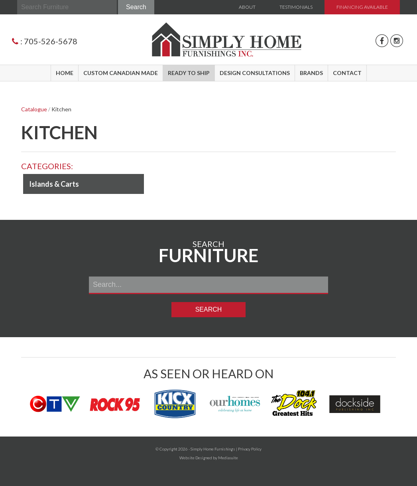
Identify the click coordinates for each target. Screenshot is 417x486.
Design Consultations (255, 72)
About (247, 7)
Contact (347, 72)
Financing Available (362, 7)
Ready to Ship (189, 72)
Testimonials (296, 7)
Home (64, 72)
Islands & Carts (54, 184)
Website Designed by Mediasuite (208, 457)
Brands (311, 72)
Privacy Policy (250, 448)
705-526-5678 (50, 41)
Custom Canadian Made (120, 72)
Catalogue (34, 109)
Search (136, 7)
